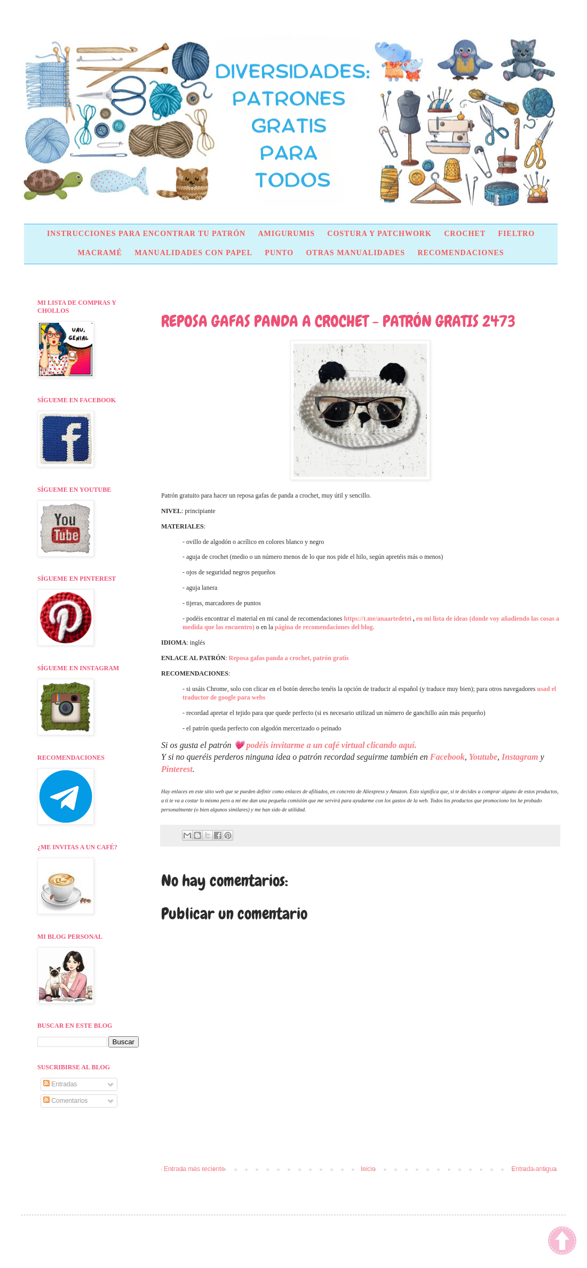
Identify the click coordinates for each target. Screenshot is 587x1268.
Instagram (520, 756)
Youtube (483, 756)
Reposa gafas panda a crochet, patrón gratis (289, 658)
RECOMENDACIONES (460, 253)
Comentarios (65, 1100)
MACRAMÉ (100, 253)
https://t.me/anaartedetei (377, 618)
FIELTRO (516, 234)
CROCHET (465, 234)
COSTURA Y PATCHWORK (379, 234)
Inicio (368, 1169)
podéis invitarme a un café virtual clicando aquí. (332, 745)
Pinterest (177, 769)
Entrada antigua (534, 1169)
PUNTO (279, 253)
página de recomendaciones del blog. (325, 627)
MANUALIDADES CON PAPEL (193, 253)
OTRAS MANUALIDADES (355, 253)
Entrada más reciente (194, 1169)
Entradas (60, 1084)
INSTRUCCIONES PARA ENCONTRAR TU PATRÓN (146, 234)
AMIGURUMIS (286, 234)
